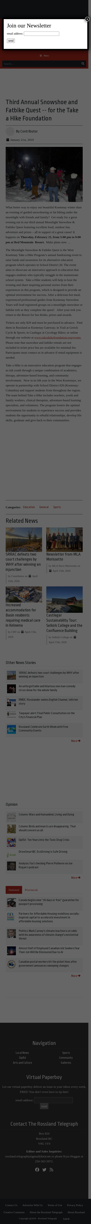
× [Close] (87, 19)
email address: (15, 33)
